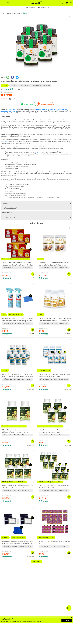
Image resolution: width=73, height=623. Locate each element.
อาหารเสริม (17, 13)
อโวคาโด (5, 142)
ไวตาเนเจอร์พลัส (11, 109)
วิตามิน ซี (37, 152)
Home (2, 13)
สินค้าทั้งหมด (36, 562)
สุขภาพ (9, 13)
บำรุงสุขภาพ (26, 13)
